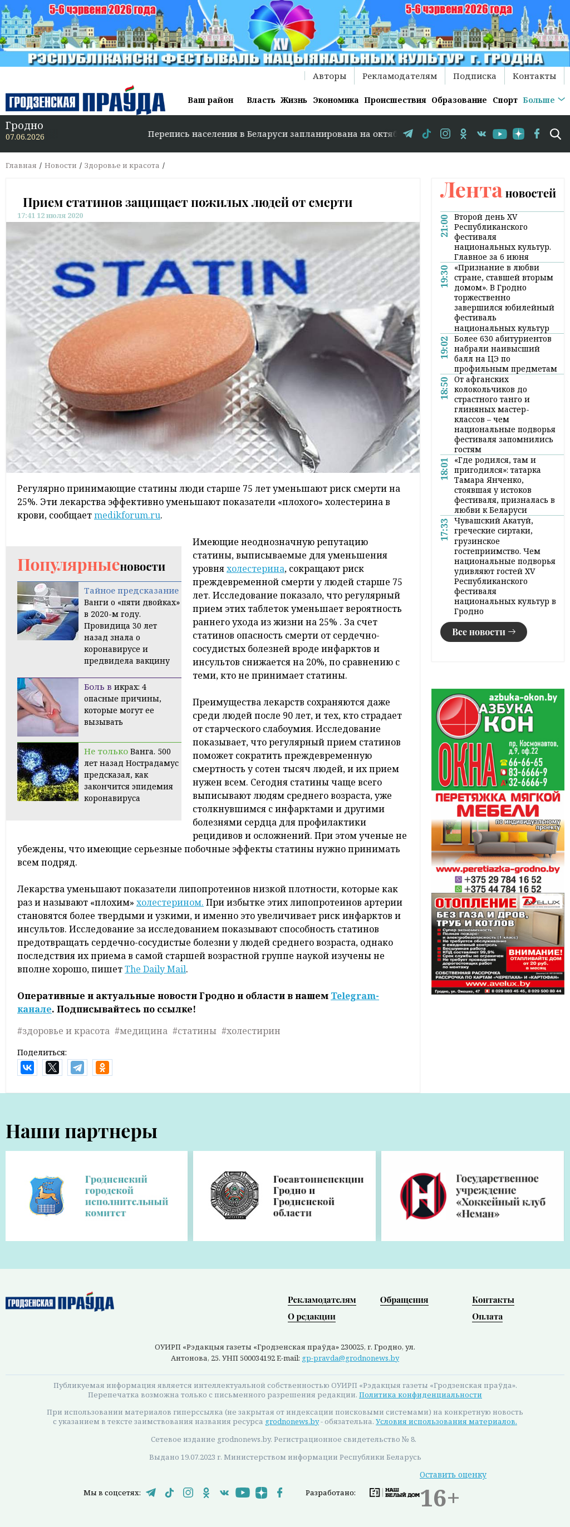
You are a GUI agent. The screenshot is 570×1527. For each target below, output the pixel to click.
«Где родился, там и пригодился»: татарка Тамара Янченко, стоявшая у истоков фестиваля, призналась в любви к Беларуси (504, 485)
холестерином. (170, 902)
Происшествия (395, 100)
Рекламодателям (399, 75)
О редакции (312, 1316)
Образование (459, 100)
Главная (21, 165)
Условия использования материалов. (446, 1421)
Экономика (336, 100)
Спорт (505, 100)
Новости (61, 165)
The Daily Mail (155, 969)
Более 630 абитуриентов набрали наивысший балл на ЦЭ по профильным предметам (505, 354)
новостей (498, 192)
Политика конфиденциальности (420, 1395)
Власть (261, 100)
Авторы (329, 75)
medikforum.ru (127, 515)
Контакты (534, 75)
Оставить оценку (453, 1474)
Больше (539, 99)
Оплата (487, 1316)
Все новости (478, 632)
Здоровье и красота (122, 165)
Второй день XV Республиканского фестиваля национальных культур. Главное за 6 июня (502, 237)
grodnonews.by (292, 1421)
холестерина (255, 568)
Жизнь (294, 100)
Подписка (475, 75)
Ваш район (210, 100)
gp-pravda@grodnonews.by (350, 1358)
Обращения (404, 1299)
